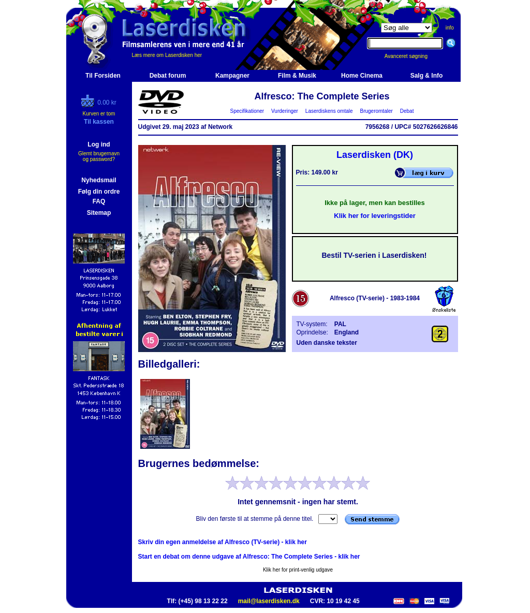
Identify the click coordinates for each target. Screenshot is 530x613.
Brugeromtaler (376, 111)
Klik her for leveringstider (375, 216)
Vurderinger (285, 111)
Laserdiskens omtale (329, 111)
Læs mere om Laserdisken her (167, 55)
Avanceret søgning (412, 56)
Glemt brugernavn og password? (99, 156)
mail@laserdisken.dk (269, 601)
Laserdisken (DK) (374, 155)
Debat (407, 111)
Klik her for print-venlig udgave (298, 570)
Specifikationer (247, 111)
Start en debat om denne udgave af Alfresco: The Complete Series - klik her (249, 556)
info (450, 28)
